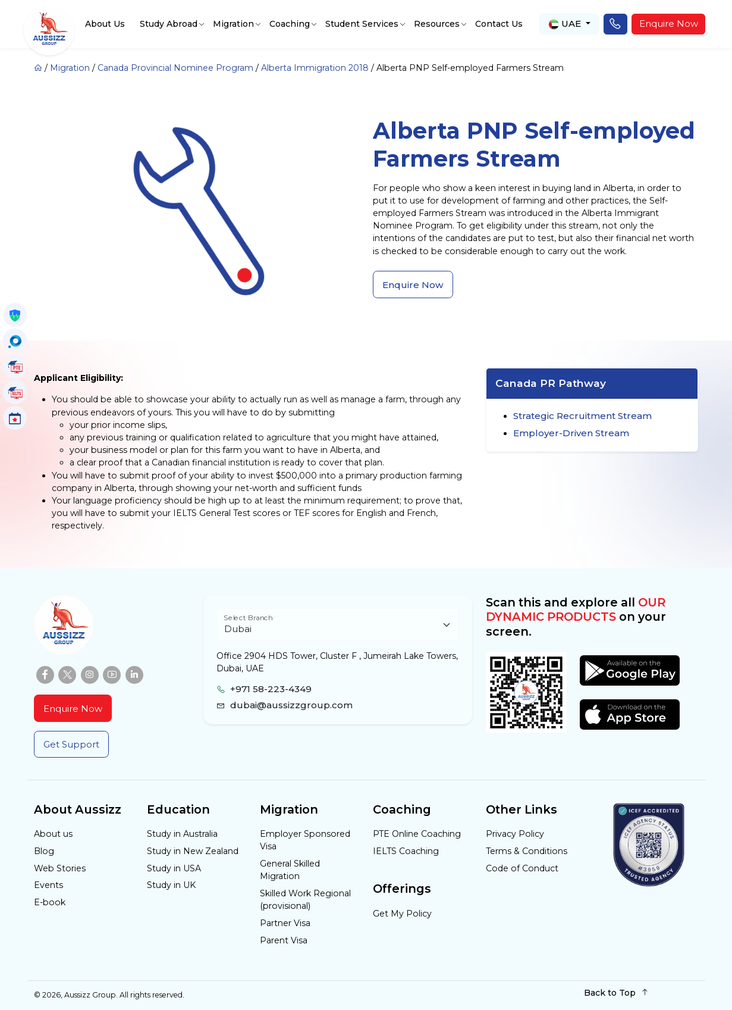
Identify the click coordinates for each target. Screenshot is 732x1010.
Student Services (361, 23)
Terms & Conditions (526, 851)
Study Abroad (168, 23)
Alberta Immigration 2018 (315, 67)
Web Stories (60, 868)
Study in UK (171, 885)
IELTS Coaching (406, 851)
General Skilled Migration (290, 869)
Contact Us (499, 23)
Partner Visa (285, 923)
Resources (437, 23)
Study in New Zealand (192, 851)
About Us (105, 23)
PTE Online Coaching (417, 833)
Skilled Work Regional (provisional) (305, 899)
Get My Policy (402, 913)
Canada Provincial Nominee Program (175, 67)
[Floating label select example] (337, 624)
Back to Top (616, 992)
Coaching (289, 23)
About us (53, 833)
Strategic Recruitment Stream (582, 415)
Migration (233, 23)
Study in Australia (182, 833)
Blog (44, 851)
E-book (49, 902)
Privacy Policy (515, 833)
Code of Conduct (522, 868)
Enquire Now (668, 23)
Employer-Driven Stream (571, 433)
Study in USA (174, 868)
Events (48, 885)
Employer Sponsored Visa (305, 840)
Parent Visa (283, 940)
